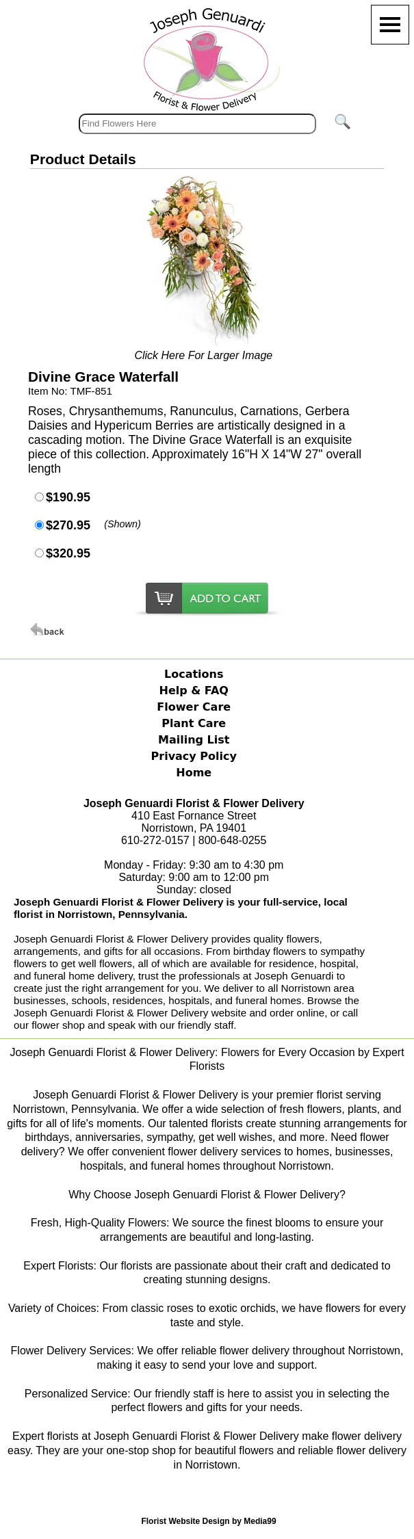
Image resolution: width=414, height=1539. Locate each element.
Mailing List (193, 739)
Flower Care (194, 706)
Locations (194, 674)
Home (193, 772)
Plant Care (193, 723)
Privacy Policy (194, 756)
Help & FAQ (194, 690)
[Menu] (390, 24)
